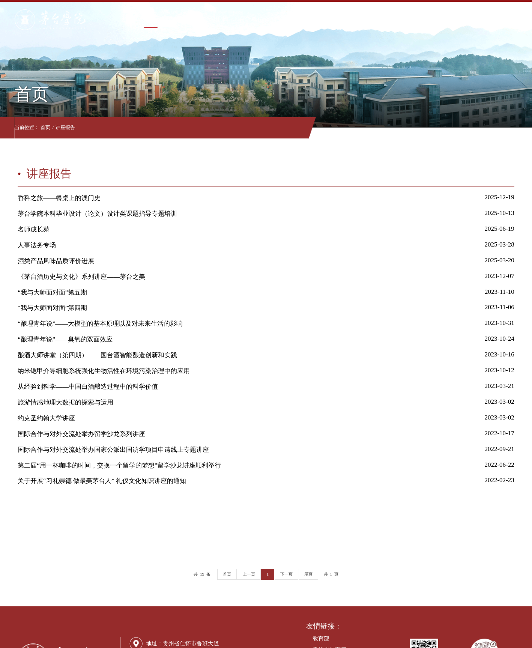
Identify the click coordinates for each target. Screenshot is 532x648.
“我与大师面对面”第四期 (52, 307)
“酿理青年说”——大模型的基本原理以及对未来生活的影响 (100, 323)
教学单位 (247, 19)
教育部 (321, 639)
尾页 (308, 574)
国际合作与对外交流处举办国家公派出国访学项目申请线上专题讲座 (113, 449)
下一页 (286, 574)
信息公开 (389, 19)
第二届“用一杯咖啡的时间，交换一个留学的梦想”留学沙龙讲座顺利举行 (119, 465)
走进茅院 (460, 19)
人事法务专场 (37, 245)
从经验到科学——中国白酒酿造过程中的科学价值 (88, 386)
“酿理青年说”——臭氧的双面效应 (65, 339)
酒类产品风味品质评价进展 (56, 261)
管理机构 (212, 19)
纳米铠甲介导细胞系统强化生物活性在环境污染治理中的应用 (104, 370)
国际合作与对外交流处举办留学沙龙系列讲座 (81, 434)
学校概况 (176, 19)
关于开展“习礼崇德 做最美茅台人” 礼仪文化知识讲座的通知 (102, 480)
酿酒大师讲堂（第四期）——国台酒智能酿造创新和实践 (97, 355)
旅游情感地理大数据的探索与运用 (65, 402)
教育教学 (283, 19)
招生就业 (354, 19)
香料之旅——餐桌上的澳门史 (59, 197)
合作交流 (424, 19)
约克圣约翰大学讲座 (46, 418)
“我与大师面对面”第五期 (52, 292)
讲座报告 (68, 127)
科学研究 (318, 19)
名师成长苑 (34, 229)
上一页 (249, 574)
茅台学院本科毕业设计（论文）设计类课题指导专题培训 (97, 213)
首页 (147, 19)
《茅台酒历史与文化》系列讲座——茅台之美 (81, 276)
